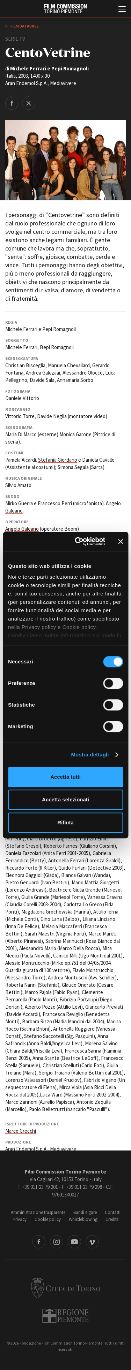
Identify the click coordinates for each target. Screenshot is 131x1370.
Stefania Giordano (57, 459)
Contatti (113, 1212)
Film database (24, 26)
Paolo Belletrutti (47, 1109)
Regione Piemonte (65, 1316)
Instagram (56, 1241)
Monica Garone (75, 434)
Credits (111, 1219)
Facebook (38, 1241)
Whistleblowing (83, 1219)
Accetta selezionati (65, 799)
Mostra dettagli (90, 754)
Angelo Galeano (22, 528)
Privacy (20, 1219)
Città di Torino (65, 1287)
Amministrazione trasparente (38, 1212)
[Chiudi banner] (120, 541)
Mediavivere (63, 1149)
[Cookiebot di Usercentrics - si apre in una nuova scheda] (78, 541)
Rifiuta (65, 822)
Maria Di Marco (21, 434)
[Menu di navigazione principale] (122, 9)
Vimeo (92, 1241)
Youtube (74, 1241)
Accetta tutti (65, 777)
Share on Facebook (12, 102)
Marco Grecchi (20, 1130)
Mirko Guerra (19, 503)
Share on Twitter (28, 102)
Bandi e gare (85, 1212)
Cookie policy (48, 1219)
